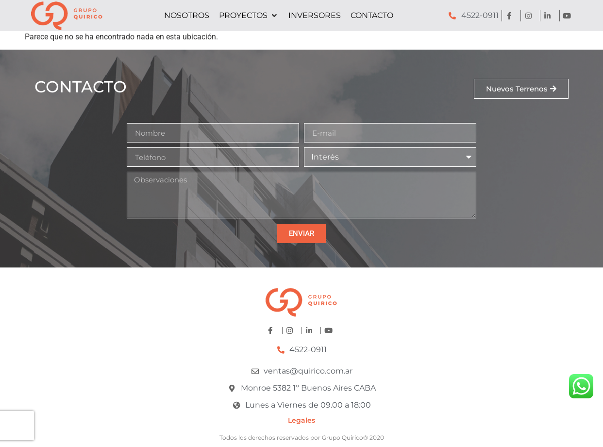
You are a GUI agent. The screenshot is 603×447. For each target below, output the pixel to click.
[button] (249, 15)
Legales (301, 420)
